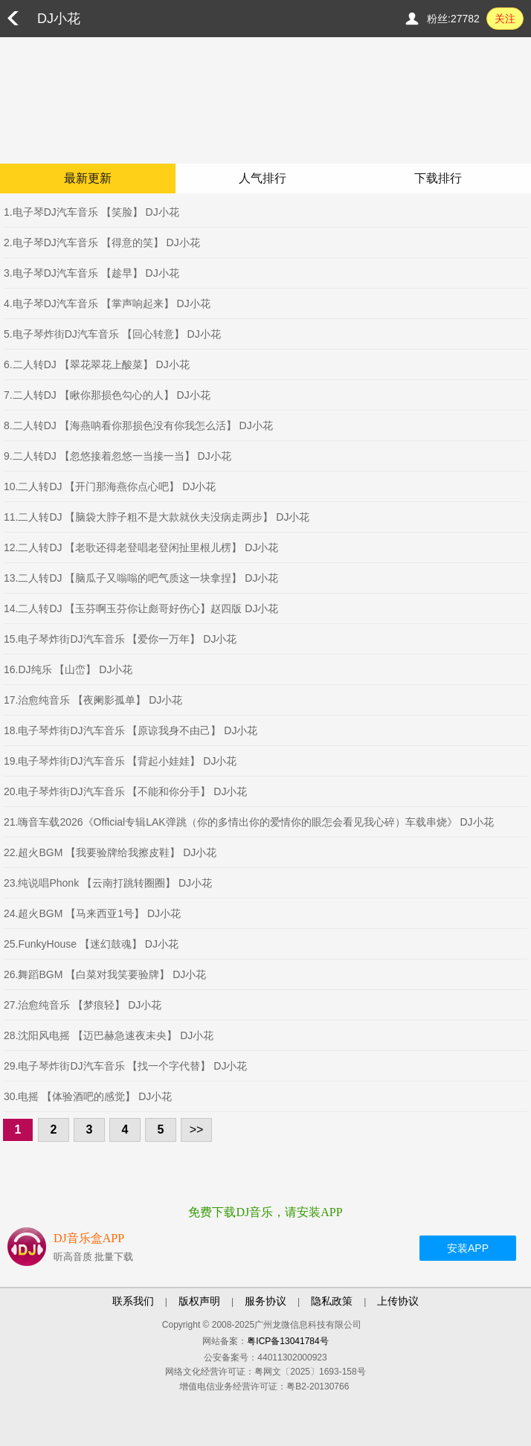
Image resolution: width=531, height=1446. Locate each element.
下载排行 (438, 178)
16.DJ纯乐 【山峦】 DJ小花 (68, 669)
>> (197, 1129)
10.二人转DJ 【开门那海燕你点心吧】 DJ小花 (110, 486)
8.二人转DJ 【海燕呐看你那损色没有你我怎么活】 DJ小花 (138, 425)
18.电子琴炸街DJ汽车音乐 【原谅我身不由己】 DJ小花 (130, 730)
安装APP (468, 1248)
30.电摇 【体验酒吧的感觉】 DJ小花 (88, 1096)
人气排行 (262, 178)
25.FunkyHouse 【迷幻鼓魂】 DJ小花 (91, 944)
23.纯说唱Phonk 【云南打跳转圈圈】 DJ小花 (108, 883)
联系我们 (133, 1301)
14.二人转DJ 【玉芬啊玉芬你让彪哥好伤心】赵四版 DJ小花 (141, 608)
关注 (505, 19)
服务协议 (265, 1301)
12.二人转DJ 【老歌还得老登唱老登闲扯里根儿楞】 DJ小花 (141, 547)
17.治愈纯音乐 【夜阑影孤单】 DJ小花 (93, 700)
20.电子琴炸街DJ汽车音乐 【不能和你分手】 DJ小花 (125, 791)
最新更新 (88, 178)
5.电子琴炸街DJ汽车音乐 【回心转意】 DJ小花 (112, 334)
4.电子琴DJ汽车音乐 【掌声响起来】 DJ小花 (107, 303)
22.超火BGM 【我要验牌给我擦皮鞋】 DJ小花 (110, 852)
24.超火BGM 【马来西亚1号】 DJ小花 (92, 913)
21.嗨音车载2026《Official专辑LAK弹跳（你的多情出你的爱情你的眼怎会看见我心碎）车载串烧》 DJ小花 (249, 822)
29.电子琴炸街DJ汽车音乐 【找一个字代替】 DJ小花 (125, 1066)
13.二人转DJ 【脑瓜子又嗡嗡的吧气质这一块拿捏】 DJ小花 (141, 578)
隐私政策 (332, 1301)
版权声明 (199, 1301)
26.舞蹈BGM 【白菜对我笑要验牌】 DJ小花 (105, 974)
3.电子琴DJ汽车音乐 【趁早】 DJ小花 (91, 273)
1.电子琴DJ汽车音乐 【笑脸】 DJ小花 (91, 212)
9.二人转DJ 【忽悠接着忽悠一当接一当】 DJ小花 (117, 456)
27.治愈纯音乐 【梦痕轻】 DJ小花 (82, 1005)
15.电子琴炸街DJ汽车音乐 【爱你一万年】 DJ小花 (120, 639)
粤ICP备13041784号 (287, 1341)
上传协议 (398, 1301)
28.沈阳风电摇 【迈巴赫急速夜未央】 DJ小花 (108, 1035)
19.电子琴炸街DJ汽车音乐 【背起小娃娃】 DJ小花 (120, 761)
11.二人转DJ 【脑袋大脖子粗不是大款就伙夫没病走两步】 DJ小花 (156, 517)
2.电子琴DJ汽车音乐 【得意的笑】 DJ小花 (102, 242)
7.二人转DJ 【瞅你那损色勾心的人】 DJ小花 (107, 395)
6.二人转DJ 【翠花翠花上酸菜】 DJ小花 (97, 364)
